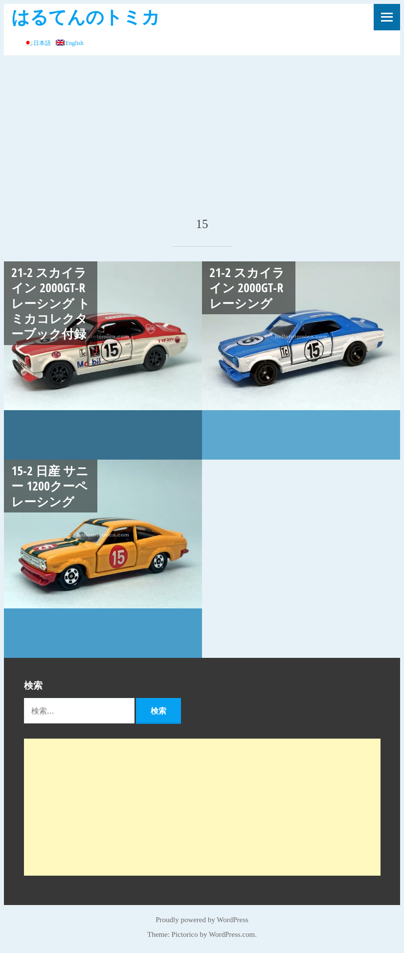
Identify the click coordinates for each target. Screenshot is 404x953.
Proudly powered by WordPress (202, 920)
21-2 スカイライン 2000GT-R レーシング (247, 287)
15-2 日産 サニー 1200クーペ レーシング (50, 486)
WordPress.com (232, 934)
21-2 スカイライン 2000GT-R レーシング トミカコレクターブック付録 (50, 303)
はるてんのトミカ (85, 16)
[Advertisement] (202, 128)
